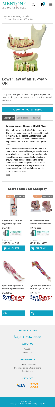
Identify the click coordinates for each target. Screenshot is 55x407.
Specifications (23, 117)
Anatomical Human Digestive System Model (12, 223)
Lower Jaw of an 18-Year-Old (20, 19)
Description (9, 117)
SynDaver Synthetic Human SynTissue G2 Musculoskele (13, 288)
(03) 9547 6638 (27, 336)
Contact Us (27, 352)
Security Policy (27, 371)
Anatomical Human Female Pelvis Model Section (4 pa (40, 223)
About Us (27, 349)
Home (7, 16)
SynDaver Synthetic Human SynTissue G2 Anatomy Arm (40, 288)
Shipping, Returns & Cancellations (27, 368)
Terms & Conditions (28, 364)
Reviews (36, 117)
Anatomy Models (21, 16)
